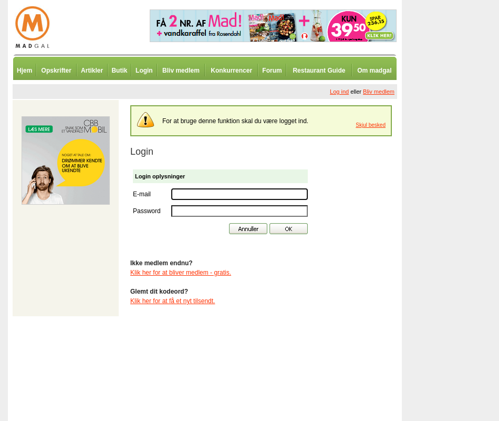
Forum (272, 70)
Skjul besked (371, 125)
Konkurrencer (231, 70)
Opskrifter (56, 70)
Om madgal (374, 70)
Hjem (24, 70)
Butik (119, 70)
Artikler (92, 70)
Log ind (339, 91)
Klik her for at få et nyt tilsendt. (172, 301)
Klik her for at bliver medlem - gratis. (180, 272)
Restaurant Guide (319, 70)
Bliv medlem (181, 70)
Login (144, 70)
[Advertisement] (457, 260)
